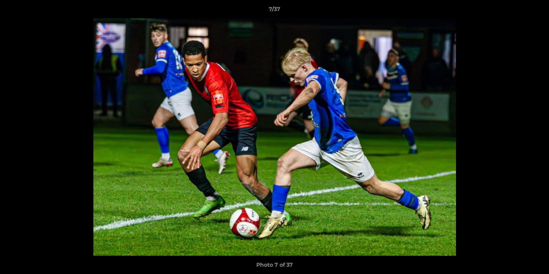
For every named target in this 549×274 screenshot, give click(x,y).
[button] (535, 11)
